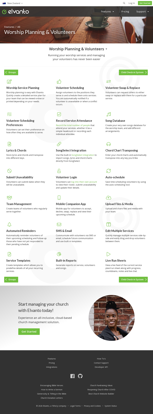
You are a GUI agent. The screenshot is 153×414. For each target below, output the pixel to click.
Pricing (125, 11)
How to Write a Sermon (51, 389)
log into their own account (84, 181)
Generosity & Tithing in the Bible (51, 393)
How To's (101, 358)
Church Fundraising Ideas (101, 385)
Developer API (101, 367)
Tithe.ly (55, 406)
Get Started (145, 3)
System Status (111, 406)
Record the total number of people (73, 125)
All (18, 26)
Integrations (51, 367)
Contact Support (101, 362)
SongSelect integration (83, 155)
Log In (132, 3)
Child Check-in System (134, 72)
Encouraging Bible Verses (51, 385)
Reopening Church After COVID (101, 389)
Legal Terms (75, 406)
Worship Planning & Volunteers (76, 49)
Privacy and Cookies (92, 406)
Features (107, 11)
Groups (10, 72)
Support (142, 11)
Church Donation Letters (52, 398)
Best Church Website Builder (101, 393)
